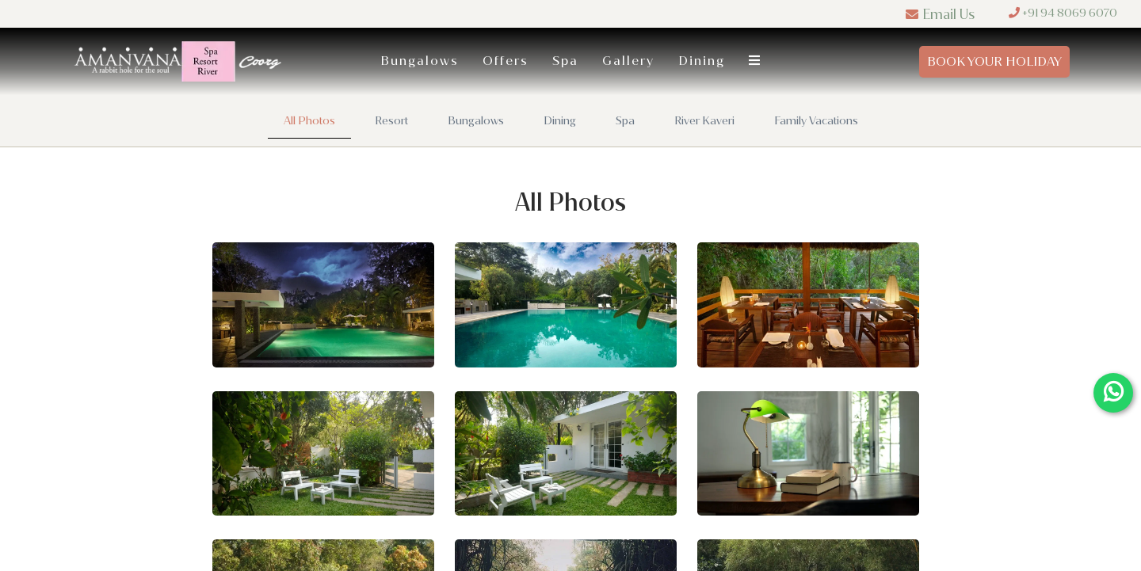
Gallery (628, 60)
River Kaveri (704, 120)
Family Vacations (816, 120)
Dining (701, 60)
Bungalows (419, 60)
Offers (506, 60)
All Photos (309, 120)
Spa (565, 60)
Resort (391, 120)
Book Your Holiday (994, 61)
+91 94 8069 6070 (1063, 13)
